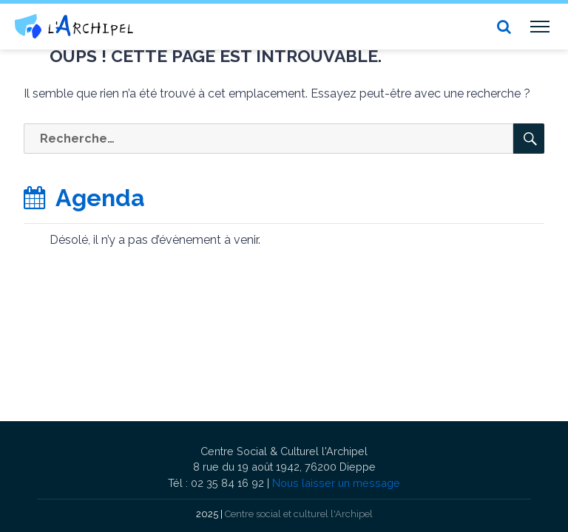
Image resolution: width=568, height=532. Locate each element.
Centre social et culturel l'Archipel (299, 513)
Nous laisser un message (336, 483)
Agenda (84, 197)
